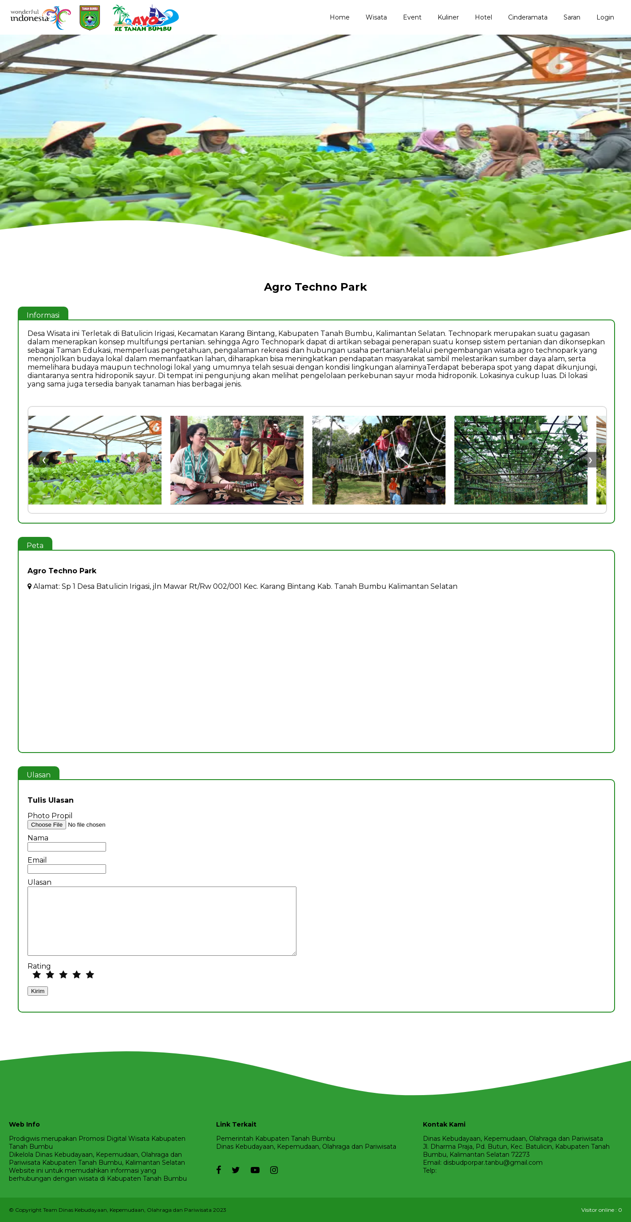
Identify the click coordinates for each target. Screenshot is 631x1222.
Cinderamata (528, 17)
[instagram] (269, 1170)
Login (605, 17)
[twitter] (231, 1170)
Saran (572, 17)
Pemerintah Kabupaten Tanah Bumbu (275, 1139)
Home (340, 17)
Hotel (483, 17)
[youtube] (251, 1170)
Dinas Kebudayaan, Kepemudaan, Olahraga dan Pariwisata (306, 1147)
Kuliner (448, 17)
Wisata (376, 17)
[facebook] (218, 1166)
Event (412, 17)
